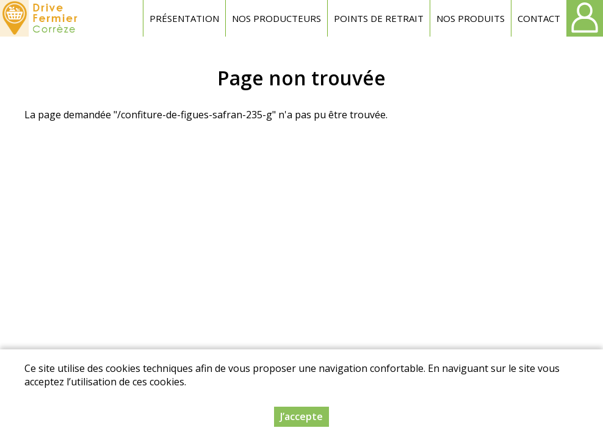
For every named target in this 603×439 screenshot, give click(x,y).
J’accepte (301, 416)
